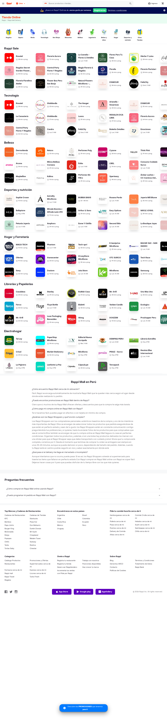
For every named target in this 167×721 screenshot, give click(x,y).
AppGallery (105, 609)
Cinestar (33, 566)
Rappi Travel (9, 594)
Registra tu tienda (64, 581)
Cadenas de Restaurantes (15, 532)
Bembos (8, 539)
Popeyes (8, 556)
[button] (21, 3)
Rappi (4, 20)
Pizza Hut (33, 539)
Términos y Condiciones (144, 578)
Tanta (7, 562)
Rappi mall (9, 591)
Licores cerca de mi (38, 591)
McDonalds (9, 549)
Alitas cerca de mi (117, 552)
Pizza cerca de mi (117, 542)
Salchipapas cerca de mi (145, 545)
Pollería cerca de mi (118, 539)
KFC (6, 536)
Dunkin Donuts (35, 546)
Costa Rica (61, 539)
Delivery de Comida (117, 549)
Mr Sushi (33, 549)
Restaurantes (10, 581)
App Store (62, 609)
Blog (111, 578)
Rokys (7, 552)
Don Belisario (35, 542)
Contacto (113, 584)
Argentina (61, 532)
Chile (59, 536)
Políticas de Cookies (118, 588)
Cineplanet (34, 552)
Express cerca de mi (38, 587)
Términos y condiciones (117, 10)
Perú (84, 542)
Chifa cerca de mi (142, 549)
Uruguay (60, 546)
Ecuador (85, 539)
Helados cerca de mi (143, 539)
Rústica (33, 562)
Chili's (7, 559)
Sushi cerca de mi (142, 542)
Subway (33, 559)
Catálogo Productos (12, 578)
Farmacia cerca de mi (13, 587)
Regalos (8, 597)
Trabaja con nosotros (90, 578)
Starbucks (34, 536)
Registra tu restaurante (66, 578)
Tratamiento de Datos (143, 581)
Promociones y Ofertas (39, 578)
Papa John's (9, 542)
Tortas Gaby (9, 566)
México (60, 542)
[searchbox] (87, 3)
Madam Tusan (35, 556)
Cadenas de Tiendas (38, 532)
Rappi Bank (139, 584)
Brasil (84, 532)
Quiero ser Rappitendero (67, 584)
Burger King (9, 546)
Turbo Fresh (34, 594)
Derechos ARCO (116, 581)
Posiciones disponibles (91, 581)
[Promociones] (83, 708)
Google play (84, 609)
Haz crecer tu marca (90, 584)
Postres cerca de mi (118, 545)
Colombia (86, 536)
